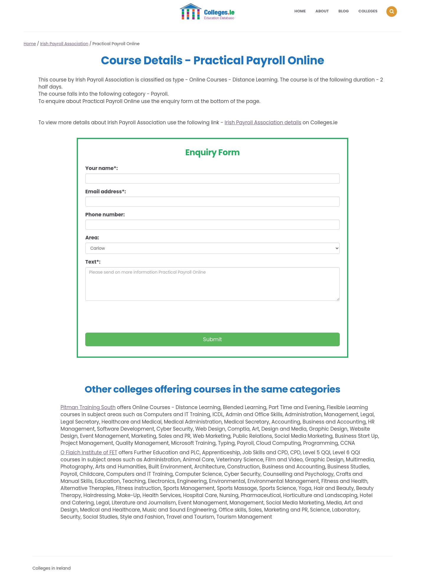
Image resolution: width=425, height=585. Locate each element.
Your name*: (101, 168)
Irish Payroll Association (64, 44)
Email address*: (105, 191)
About (322, 11)
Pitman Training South (88, 407)
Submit (212, 339)
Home (300, 11)
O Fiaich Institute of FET (89, 452)
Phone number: (105, 214)
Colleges (368, 11)
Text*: (92, 261)
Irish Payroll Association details (263, 122)
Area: (92, 237)
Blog (344, 11)
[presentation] (130, 316)
